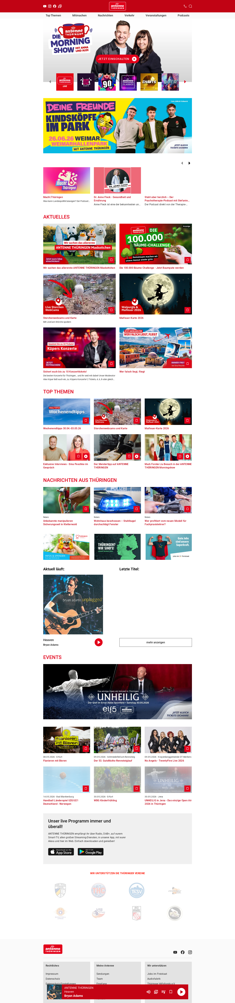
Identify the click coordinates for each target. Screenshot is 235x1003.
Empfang (102, 983)
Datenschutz (53, 978)
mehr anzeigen (155, 642)
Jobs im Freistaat (157, 973)
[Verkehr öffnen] (60, 6)
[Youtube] (44, 6)
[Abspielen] (181, 992)
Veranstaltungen (156, 15)
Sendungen (103, 973)
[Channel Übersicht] (156, 991)
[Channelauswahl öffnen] (190, 6)
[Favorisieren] (170, 991)
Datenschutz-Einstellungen (61, 983)
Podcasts (183, 15)
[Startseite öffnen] (117, 6)
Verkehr (129, 15)
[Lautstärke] (148, 991)
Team (100, 978)
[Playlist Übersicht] (163, 991)
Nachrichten (105, 15)
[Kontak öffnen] (185, 6)
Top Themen (53, 15)
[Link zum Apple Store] (61, 852)
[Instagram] (49, 6)
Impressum (52, 973)
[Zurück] (182, 163)
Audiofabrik (153, 978)
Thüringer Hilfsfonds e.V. (161, 983)
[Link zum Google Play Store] (90, 852)
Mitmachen (79, 15)
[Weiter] (189, 163)
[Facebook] (54, 6)
